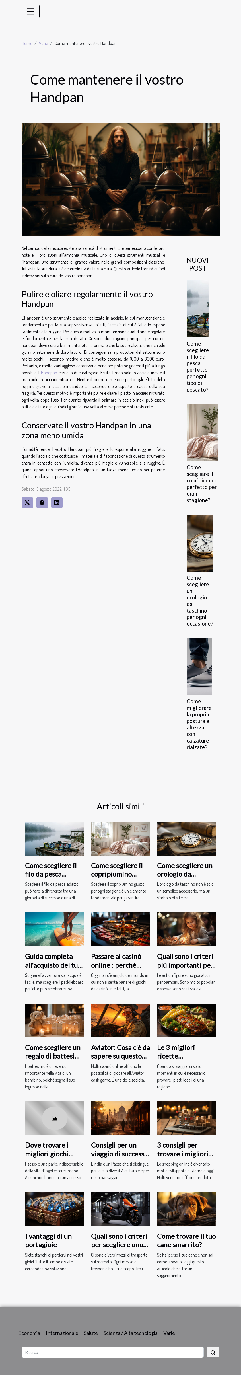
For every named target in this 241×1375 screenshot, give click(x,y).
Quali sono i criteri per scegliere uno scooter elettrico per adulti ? (119, 1249)
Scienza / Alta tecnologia (131, 1333)
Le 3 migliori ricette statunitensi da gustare (180, 1060)
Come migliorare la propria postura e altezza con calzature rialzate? (199, 724)
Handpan (49, 372)
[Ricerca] (113, 1352)
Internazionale (62, 1333)
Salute (91, 1333)
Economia (29, 1333)
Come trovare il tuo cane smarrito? (186, 1240)
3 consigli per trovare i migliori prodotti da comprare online (182, 1158)
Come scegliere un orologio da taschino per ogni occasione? (185, 878)
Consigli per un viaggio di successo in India (119, 1153)
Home (27, 43)
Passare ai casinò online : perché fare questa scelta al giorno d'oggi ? (118, 969)
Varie (43, 43)
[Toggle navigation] (31, 11)
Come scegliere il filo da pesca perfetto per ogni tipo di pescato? (198, 366)
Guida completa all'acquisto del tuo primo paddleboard (54, 965)
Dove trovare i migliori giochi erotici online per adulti (51, 1158)
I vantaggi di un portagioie (48, 1240)
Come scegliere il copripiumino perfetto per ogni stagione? (202, 483)
